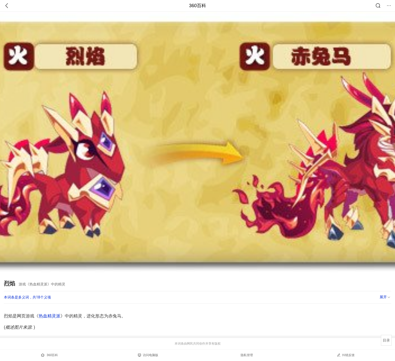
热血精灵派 (49, 315)
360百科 (197, 5)
